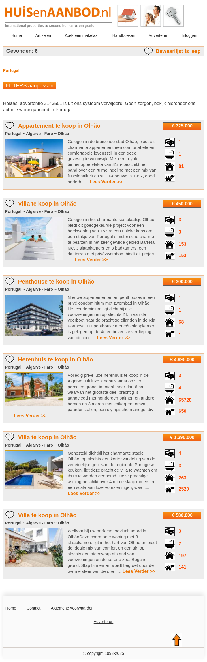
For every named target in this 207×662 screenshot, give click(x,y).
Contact (33, 608)
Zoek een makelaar (82, 35)
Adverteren (158, 35)
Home (16, 35)
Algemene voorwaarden (72, 608)
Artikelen (43, 35)
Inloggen (189, 35)
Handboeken (123, 35)
